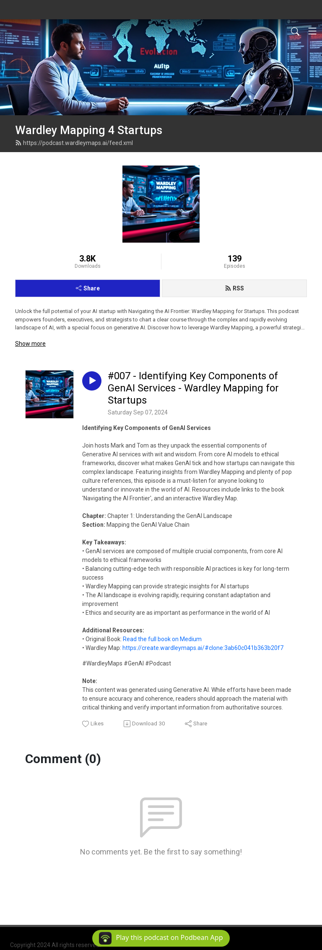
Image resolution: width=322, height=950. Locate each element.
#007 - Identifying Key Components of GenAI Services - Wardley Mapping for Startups (193, 388)
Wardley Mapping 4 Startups (88, 130)
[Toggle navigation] (312, 31)
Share (88, 288)
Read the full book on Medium (162, 639)
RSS (234, 288)
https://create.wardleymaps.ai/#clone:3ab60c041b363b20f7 (202, 648)
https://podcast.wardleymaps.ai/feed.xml (74, 143)
